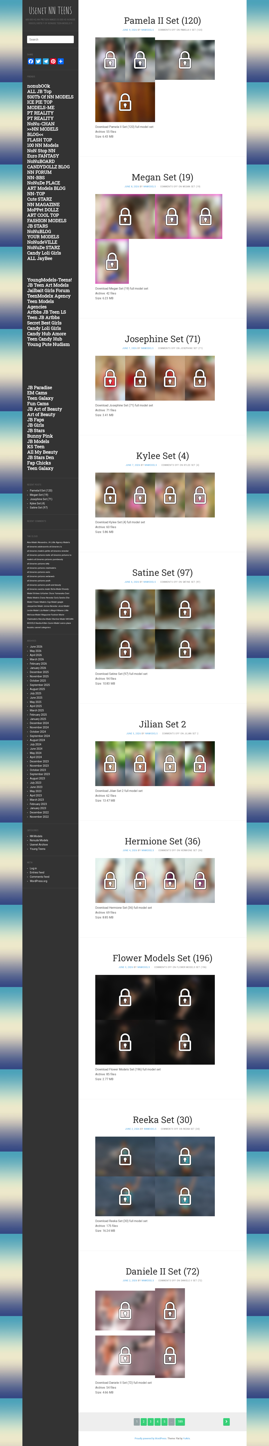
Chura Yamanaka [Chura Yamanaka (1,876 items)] (56, 593)
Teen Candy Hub (44, 339)
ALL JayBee (39, 258)
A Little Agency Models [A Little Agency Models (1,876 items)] (59, 542)
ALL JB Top (39, 91)
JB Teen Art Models (48, 285)
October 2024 (38, 731)
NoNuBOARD (41, 161)
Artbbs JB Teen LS (46, 312)
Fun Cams (38, 404)
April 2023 (36, 795)
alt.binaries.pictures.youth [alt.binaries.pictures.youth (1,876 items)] (38, 581)
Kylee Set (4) (37, 503)
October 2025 (38, 680)
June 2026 (36, 646)
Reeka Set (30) (162, 1119)
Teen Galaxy (40, 398)
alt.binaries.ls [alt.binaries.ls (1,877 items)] (55, 546)
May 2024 (35, 753)
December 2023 (39, 761)
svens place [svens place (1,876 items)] (65, 623)
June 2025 (36, 697)
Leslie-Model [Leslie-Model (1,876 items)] (33, 610)
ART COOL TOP (43, 215)
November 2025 (39, 676)
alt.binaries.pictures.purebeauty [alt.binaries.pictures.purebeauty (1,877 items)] (48, 559)
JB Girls (35, 425)
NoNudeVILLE (42, 242)
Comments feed (39, 876)
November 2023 (39, 765)
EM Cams (37, 393)
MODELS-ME (40, 107)
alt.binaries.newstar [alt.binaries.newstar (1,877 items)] (60, 551)
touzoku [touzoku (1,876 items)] (30, 627)
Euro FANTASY (43, 156)
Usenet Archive (39, 844)
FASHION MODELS (46, 221)
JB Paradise (39, 388)
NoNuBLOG (39, 231)
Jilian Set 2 (162, 724)
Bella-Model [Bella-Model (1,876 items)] (56, 589)
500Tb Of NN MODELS (50, 97)
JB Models (38, 441)
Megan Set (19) (39, 494)
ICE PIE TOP (39, 102)
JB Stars (36, 431)
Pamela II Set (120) (41, 490)
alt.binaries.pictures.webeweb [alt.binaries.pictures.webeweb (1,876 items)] (40, 576)
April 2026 (36, 655)
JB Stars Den (40, 457)
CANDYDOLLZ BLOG (48, 167)
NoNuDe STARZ (43, 248)
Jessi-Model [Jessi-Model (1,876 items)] (63, 606)
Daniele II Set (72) (162, 1271)
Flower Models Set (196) (162, 958)
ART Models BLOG (46, 188)
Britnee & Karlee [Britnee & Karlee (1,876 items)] (40, 593)
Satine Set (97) (39, 507)
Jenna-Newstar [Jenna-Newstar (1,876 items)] (51, 606)
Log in (33, 868)
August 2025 (37, 689)
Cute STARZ (39, 199)
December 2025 (39, 672)
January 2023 (38, 808)
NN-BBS (36, 178)
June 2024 (36, 748)
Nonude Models (39, 840)
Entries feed (37, 872)
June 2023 (36, 787)
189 (180, 1421)
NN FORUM (39, 172)
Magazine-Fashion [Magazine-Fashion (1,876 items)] (49, 615)
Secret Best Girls (44, 323)
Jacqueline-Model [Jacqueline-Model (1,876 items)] (35, 606)
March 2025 (37, 710)
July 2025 (35, 693)
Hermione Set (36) (162, 841)
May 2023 (35, 791)
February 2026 (38, 663)
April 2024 (36, 757)
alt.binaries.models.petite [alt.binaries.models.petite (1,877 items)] (38, 551)
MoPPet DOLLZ (42, 210)
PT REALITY (40, 113)
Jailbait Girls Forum (48, 290)
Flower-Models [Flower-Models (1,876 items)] (40, 602)
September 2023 (40, 774)
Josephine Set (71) (41, 499)
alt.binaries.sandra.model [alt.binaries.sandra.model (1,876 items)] (38, 589)
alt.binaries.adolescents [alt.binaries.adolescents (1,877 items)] (38, 546)
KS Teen (35, 447)
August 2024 (37, 740)
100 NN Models (42, 145)
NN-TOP (36, 194)
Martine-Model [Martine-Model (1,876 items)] (58, 619)
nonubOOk (38, 86)
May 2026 (35, 650)
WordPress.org (38, 881)
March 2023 (37, 799)
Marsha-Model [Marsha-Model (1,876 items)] (45, 619)
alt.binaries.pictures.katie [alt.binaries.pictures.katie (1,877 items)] (38, 555)
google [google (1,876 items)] (60, 602)
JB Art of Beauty (44, 409)
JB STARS (37, 226)
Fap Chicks (39, 463)
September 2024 (40, 735)
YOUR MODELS (43, 237)
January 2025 (38, 718)
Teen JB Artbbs (43, 317)
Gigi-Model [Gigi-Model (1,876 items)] (52, 602)
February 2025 (38, 714)
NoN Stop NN (41, 151)
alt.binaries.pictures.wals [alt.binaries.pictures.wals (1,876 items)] (38, 572)
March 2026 (37, 659)
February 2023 (38, 804)
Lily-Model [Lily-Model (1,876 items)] (44, 610)
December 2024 (39, 723)
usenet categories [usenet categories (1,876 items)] (43, 627)
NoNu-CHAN (41, 124)
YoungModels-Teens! (49, 280)
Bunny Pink (40, 436)
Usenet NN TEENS (50, 10)
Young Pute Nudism (48, 344)
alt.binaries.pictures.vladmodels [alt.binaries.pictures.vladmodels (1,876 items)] (41, 568)
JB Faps (35, 420)
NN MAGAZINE (43, 205)
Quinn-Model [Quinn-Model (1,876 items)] (54, 623)
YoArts (186, 1438)
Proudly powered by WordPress (150, 1438)
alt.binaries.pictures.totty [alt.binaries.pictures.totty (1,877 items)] (38, 564)
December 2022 (39, 812)
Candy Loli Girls (44, 253)
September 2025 (40, 684)
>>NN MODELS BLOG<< (42, 131)
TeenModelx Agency (49, 296)
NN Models (36, 836)
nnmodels (147, 30)
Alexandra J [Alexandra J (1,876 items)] (43, 542)
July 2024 (35, 744)
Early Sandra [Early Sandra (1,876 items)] (59, 598)
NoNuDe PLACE (43, 183)
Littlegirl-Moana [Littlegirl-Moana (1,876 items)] (56, 610)
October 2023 (38, 770)
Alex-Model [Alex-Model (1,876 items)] (32, 542)
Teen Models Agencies (40, 304)
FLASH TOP (39, 140)
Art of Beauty (41, 414)
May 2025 (35, 701)
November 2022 (39, 816)
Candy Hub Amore (46, 334)
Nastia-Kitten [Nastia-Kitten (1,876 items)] (41, 623)
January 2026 (38, 667)
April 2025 (36, 706)
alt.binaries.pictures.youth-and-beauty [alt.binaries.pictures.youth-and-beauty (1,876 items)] (44, 585)
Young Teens (37, 848)
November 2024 (39, 727)
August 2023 (37, 778)
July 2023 (35, 782)
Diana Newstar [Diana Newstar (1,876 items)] (47, 598)
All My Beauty (42, 452)
